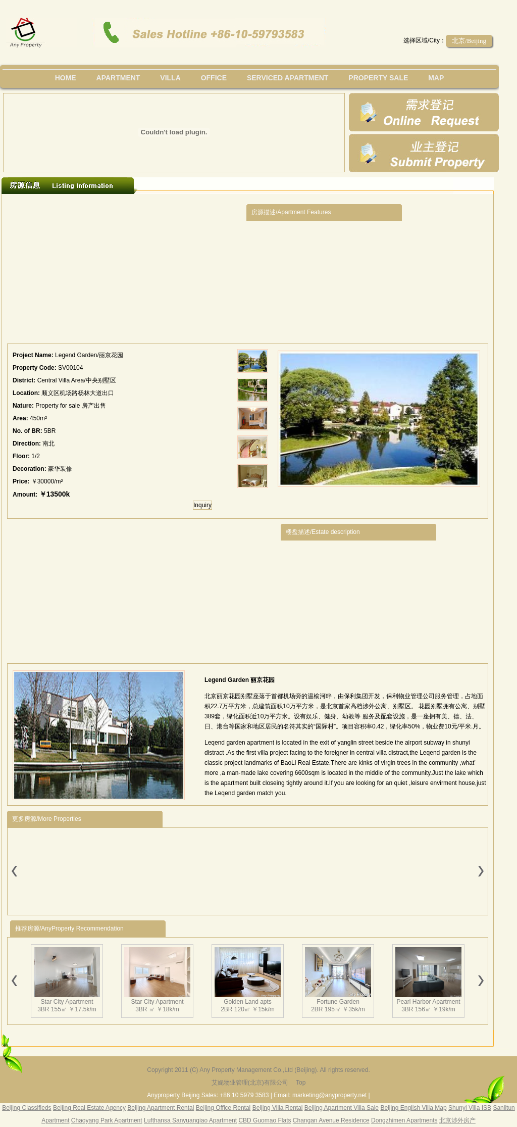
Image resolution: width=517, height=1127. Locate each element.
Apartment (118, 78)
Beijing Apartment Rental (160, 1107)
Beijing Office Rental (223, 1107)
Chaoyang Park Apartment (106, 1120)
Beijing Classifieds (26, 1107)
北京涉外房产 (457, 1120)
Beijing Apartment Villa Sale (341, 1107)
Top (300, 1082)
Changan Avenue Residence (331, 1120)
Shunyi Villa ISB (469, 1107)
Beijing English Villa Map (413, 1107)
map (436, 78)
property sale (378, 78)
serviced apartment (288, 78)
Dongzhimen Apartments (404, 1120)
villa (170, 78)
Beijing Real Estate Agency (89, 1107)
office (214, 78)
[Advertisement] (127, 271)
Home (65, 78)
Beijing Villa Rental (277, 1107)
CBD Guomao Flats (264, 1120)
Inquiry (202, 505)
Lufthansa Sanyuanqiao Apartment (190, 1120)
